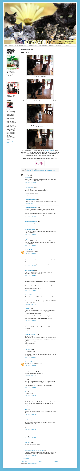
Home (6, 45)
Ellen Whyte (27, 442)
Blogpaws (27, 170)
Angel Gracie (51, 45)
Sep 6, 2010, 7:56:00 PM (30, 437)
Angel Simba (28, 239)
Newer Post (24, 461)
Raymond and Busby (30, 325)
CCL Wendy (27, 308)
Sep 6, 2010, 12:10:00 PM (30, 375)
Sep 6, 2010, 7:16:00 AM (30, 275)
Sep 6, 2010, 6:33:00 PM (30, 429)
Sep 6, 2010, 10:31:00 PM (30, 446)
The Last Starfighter (49, 150)
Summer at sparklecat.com (31, 207)
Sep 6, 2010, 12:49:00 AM (30, 203)
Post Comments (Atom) (32, 463)
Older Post (56, 461)
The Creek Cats (28, 349)
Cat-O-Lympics (66, 45)
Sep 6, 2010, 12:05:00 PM (30, 365)
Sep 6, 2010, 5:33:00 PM (30, 414)
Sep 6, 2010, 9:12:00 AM (30, 304)
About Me (11, 45)
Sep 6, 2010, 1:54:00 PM (30, 387)
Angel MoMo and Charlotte (31, 221)
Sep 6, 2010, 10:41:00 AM (30, 330)
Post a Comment (27, 458)
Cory (30, 170)
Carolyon (27, 419)
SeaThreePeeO (28, 249)
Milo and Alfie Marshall (30, 229)
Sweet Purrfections (29, 400)
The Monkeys (28, 370)
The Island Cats (28, 294)
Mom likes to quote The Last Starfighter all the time (45, 170)
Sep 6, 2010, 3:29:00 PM (30, 405)
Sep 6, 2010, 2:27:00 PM (30, 395)
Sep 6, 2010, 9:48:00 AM (30, 320)
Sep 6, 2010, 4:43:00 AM (30, 234)
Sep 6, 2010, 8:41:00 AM (30, 290)
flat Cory (33, 170)
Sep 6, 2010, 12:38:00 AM (30, 195)
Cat (25, 379)
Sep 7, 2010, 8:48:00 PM (30, 455)
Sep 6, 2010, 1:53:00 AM (30, 216)
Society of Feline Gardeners (20, 45)
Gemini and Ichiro (29, 361)
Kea (26, 258)
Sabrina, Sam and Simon (30, 334)
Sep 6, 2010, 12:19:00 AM (30, 182)
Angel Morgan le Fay (43, 45)
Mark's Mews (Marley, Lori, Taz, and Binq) (34, 450)
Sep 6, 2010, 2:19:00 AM (30, 225)
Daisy (26, 409)
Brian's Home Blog (29, 270)
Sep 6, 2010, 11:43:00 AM (30, 357)
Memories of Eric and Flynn (31, 434)
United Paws (58, 45)
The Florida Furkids (29, 187)
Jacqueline (27, 177)
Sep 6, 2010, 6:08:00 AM (30, 253)
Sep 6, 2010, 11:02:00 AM (30, 345)
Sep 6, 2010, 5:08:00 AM (30, 245)
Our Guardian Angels (32, 45)
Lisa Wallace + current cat (31, 199)
